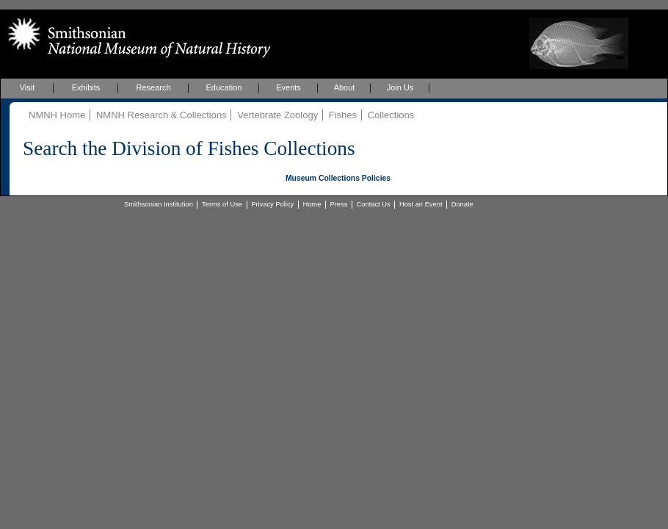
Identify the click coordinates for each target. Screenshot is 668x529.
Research (153, 87)
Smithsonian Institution (158, 204)
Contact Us (374, 204)
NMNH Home (57, 114)
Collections (391, 114)
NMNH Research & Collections (161, 114)
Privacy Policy (272, 204)
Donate (462, 204)
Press (339, 204)
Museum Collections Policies (338, 178)
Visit (27, 87)
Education (224, 87)
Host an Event (421, 204)
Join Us (400, 87)
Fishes (343, 114)
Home (311, 204)
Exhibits (86, 87)
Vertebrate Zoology (277, 114)
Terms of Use (222, 204)
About (344, 87)
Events (288, 87)
